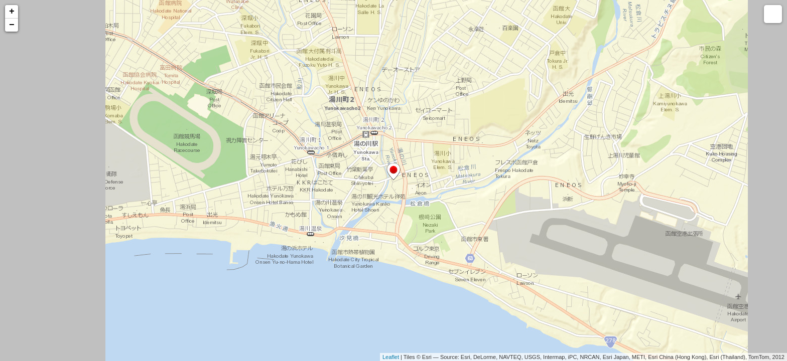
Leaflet (390, 357)
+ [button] (12, 12)
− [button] (12, 25)
